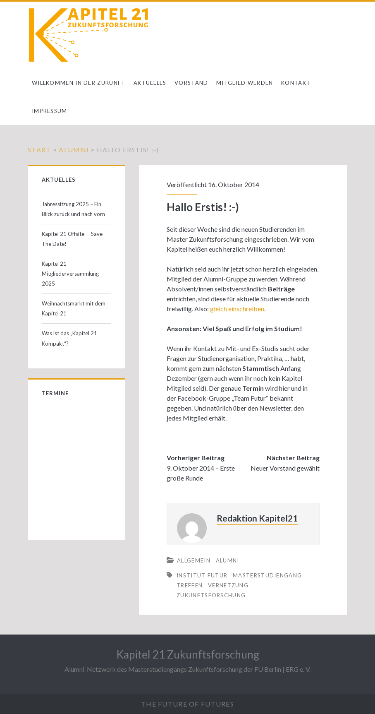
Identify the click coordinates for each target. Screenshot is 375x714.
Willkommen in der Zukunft (79, 82)
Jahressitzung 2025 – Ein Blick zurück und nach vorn (73, 209)
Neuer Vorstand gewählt (285, 468)
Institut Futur (202, 575)
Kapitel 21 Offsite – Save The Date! (72, 239)
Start (39, 150)
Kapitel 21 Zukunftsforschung (187, 654)
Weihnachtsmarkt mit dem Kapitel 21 (73, 308)
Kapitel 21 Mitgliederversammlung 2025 (70, 273)
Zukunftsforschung (211, 595)
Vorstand (191, 82)
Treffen (190, 585)
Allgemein (193, 560)
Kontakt (296, 82)
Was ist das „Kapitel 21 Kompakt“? (69, 338)
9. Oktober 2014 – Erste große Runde (201, 473)
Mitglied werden (244, 82)
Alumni (74, 150)
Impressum (49, 111)
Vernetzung (228, 585)
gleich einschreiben (237, 309)
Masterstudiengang (267, 575)
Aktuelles (150, 82)
